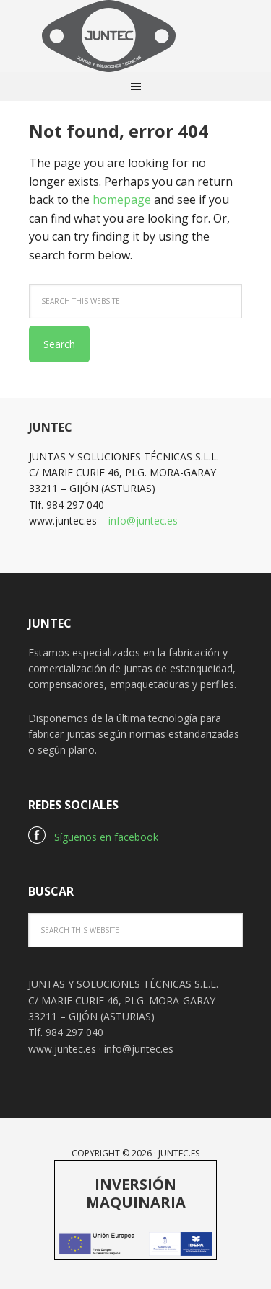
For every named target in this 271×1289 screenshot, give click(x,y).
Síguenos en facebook (93, 837)
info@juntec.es (143, 520)
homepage (122, 200)
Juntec (136, 36)
